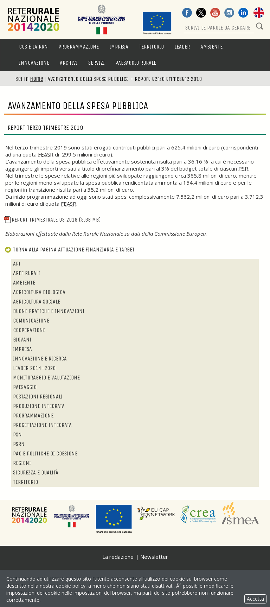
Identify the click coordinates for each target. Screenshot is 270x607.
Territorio (151, 46)
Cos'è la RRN (33, 46)
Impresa (118, 46)
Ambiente (211, 46)
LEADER (182, 46)
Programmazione (78, 46)
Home (36, 79)
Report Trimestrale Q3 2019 (52, 219)
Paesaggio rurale (135, 62)
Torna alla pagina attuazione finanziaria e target (69, 249)
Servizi (96, 62)
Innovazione (34, 62)
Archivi (69, 62)
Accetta (255, 598)
